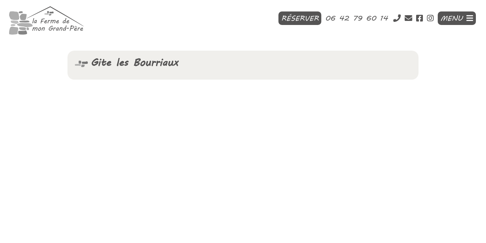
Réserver (300, 18)
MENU (456, 18)
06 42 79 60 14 (358, 18)
